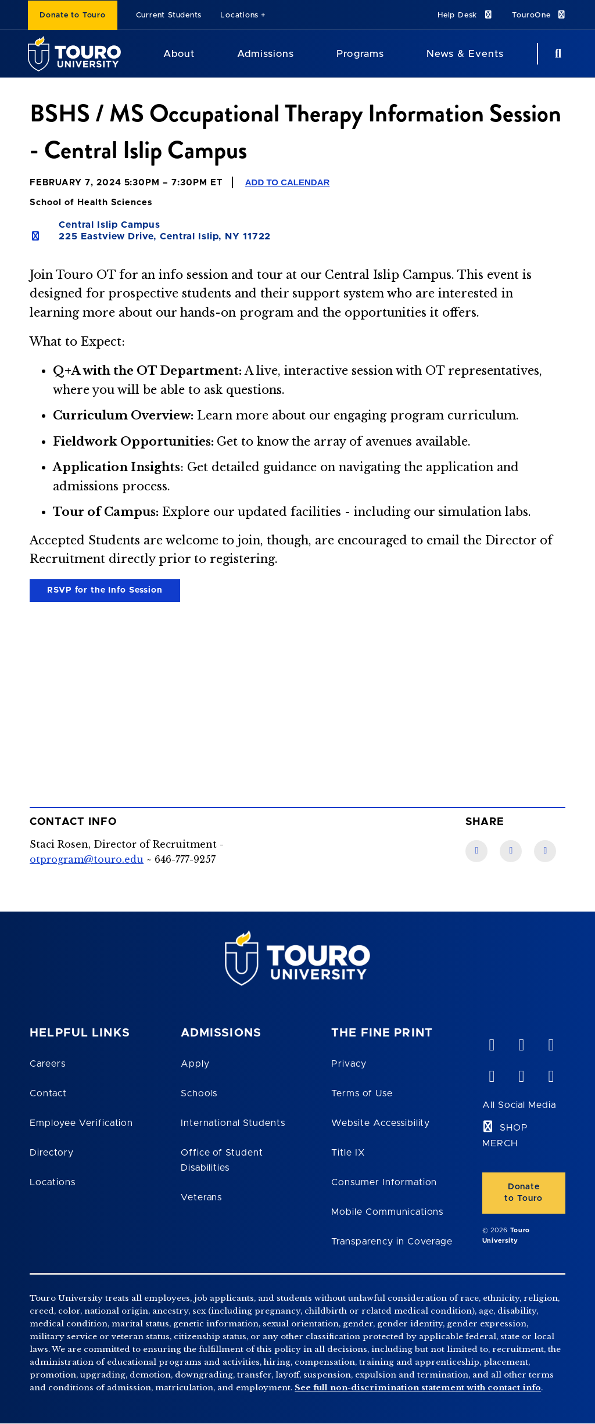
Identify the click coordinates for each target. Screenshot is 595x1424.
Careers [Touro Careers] (48, 1063)
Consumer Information (384, 1182)
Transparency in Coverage (392, 1241)
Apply (195, 1063)
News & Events (465, 54)
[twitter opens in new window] (521, 1073)
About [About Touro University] (179, 54)
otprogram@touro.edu (87, 859)
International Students (233, 1123)
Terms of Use (362, 1093)
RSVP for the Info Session (105, 590)
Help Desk (465, 14)
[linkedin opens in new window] (551, 1042)
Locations (239, 15)
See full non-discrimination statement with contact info (418, 1388)
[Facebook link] (476, 851)
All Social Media (519, 1105)
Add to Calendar (287, 182)
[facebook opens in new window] (491, 1073)
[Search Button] (556, 53)
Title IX (348, 1152)
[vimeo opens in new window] (491, 1042)
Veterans (202, 1197)
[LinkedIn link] (511, 851)
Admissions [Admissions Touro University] (265, 54)
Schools (199, 1093)
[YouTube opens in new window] (521, 1042)
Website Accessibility (380, 1123)
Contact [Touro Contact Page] (48, 1093)
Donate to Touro (73, 15)
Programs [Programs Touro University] (359, 54)
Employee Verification (81, 1123)
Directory (52, 1152)
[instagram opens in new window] (551, 1073)
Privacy (349, 1063)
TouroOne (539, 14)
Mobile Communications (387, 1212)
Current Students (169, 15)
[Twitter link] (545, 851)
